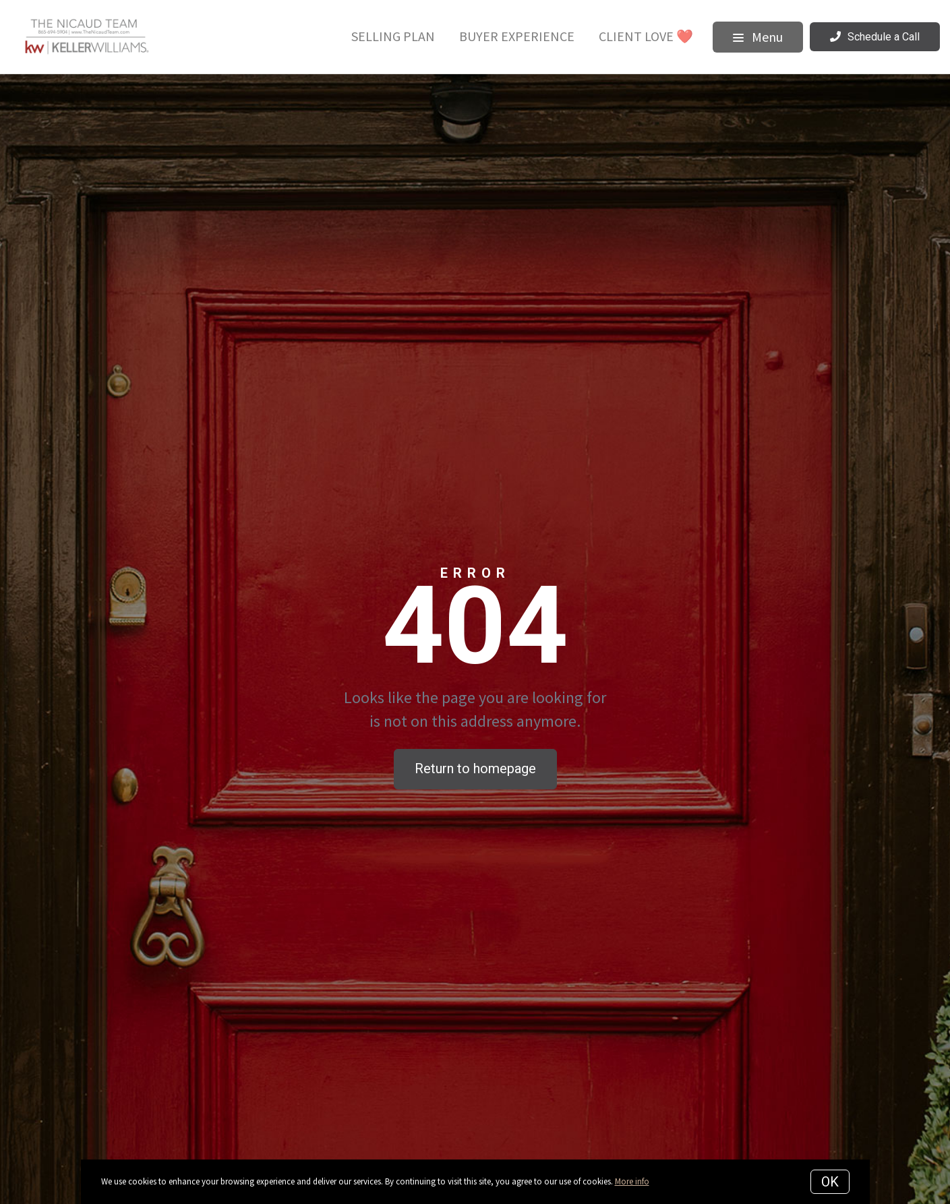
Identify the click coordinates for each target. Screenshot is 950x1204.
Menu (758, 36)
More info (632, 1181)
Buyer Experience (516, 36)
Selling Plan (393, 36)
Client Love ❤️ (646, 36)
